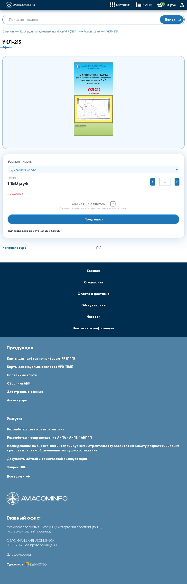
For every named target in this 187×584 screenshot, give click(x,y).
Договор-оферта (19, 554)
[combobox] (93, 169)
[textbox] (93, 170)
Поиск (173, 19)
